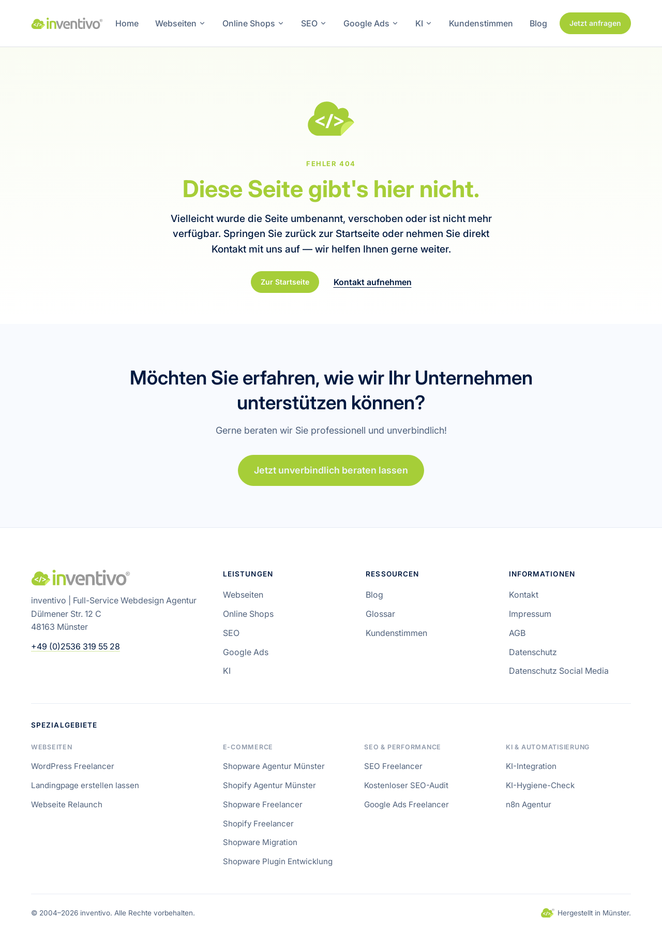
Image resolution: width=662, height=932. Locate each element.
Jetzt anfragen (595, 23)
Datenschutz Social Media (559, 670)
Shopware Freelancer (263, 804)
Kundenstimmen (481, 23)
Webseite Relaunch (66, 804)
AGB (517, 633)
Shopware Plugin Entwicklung (278, 861)
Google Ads (371, 23)
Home (127, 23)
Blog (538, 23)
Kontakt (523, 594)
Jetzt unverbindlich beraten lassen (331, 470)
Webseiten (180, 23)
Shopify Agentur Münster (269, 785)
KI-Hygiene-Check (540, 785)
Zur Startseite (285, 281)
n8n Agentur (528, 804)
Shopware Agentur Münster (274, 766)
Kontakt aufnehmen (373, 282)
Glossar (380, 614)
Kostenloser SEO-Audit (406, 785)
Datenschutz (533, 652)
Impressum (530, 614)
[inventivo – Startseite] (67, 23)
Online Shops (253, 23)
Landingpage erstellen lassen (85, 785)
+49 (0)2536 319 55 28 (75, 646)
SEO (314, 23)
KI (423, 23)
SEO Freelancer (393, 766)
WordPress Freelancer (72, 766)
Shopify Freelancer (258, 824)
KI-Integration (531, 766)
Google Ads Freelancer (406, 804)
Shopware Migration (260, 842)
